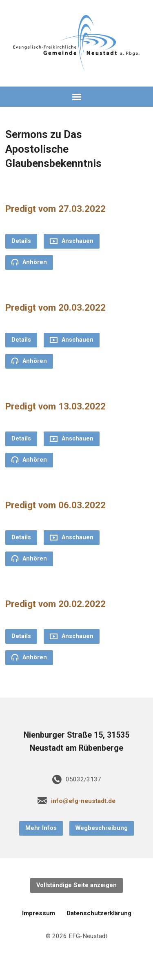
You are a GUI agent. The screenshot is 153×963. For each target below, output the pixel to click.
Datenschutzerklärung (99, 913)
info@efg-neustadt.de (83, 801)
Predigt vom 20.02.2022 (55, 603)
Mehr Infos (41, 828)
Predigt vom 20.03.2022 (55, 307)
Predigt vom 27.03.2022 (55, 208)
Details (21, 241)
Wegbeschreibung (101, 828)
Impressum (38, 913)
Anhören (29, 262)
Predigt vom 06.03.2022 (55, 505)
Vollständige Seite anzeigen (76, 885)
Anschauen (71, 241)
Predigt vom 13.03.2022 (55, 406)
